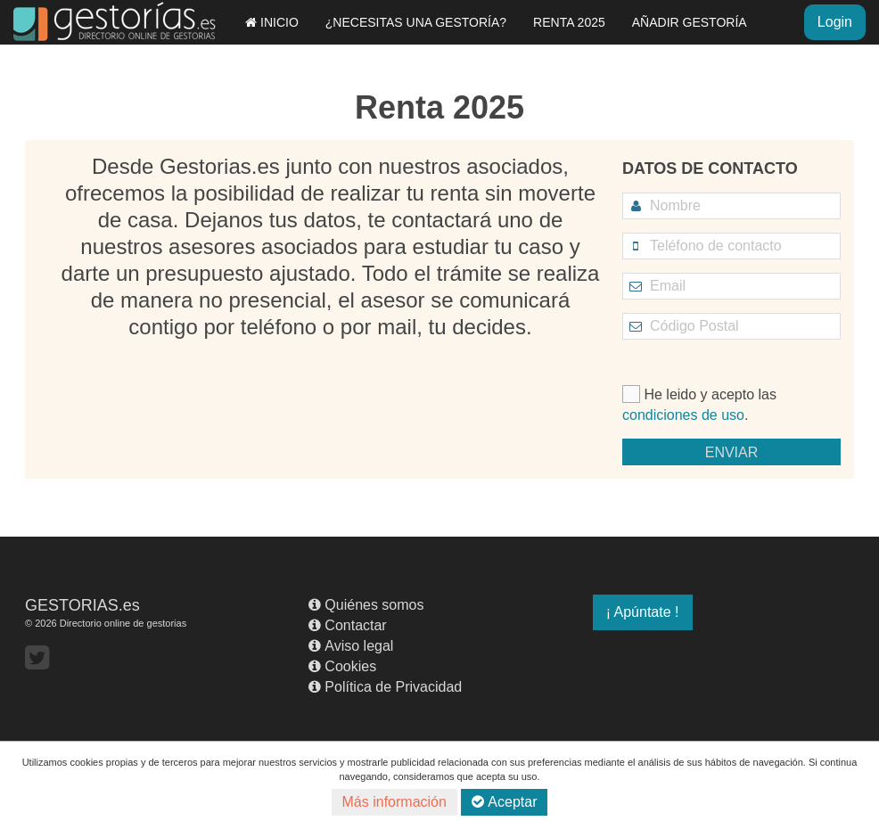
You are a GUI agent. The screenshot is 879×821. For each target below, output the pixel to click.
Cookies (342, 666)
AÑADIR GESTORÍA (689, 22)
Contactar (347, 625)
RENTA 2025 (569, 22)
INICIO (272, 22)
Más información (394, 801)
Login (834, 21)
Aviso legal (350, 645)
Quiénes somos (365, 604)
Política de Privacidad (385, 686)
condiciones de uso (683, 415)
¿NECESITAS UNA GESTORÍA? (415, 22)
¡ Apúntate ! (642, 612)
